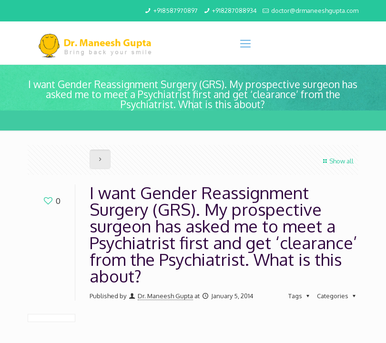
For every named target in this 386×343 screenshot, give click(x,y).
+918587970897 (175, 10)
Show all (337, 161)
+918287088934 (234, 10)
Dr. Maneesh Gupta (165, 296)
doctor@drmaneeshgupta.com (314, 10)
